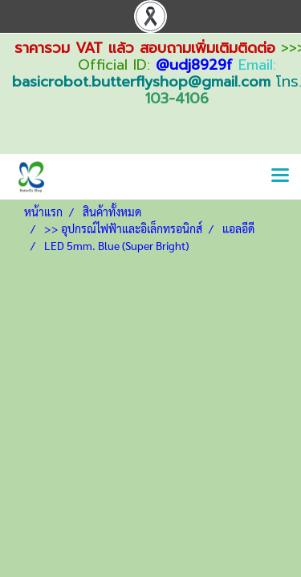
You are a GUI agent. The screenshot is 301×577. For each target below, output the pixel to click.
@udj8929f (194, 65)
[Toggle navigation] (280, 176)
